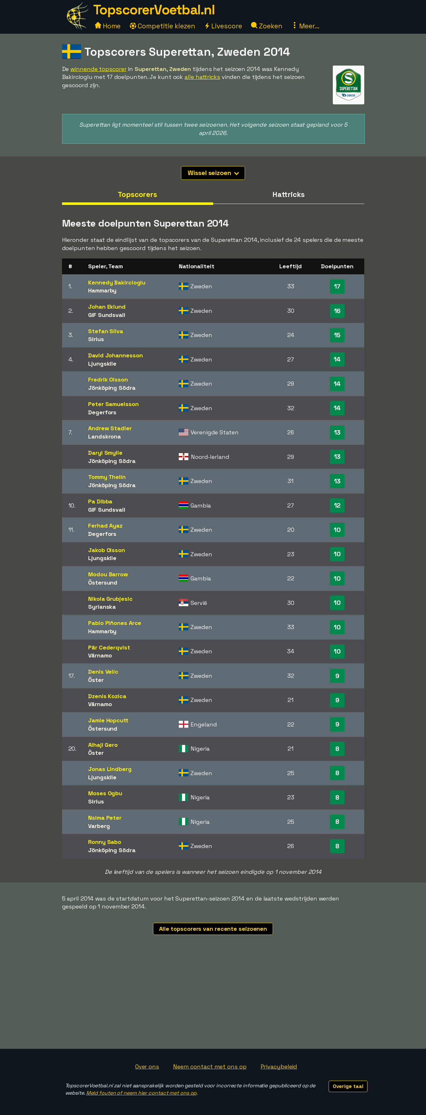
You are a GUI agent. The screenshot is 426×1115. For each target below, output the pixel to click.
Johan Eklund (107, 306)
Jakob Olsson (106, 550)
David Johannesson (115, 355)
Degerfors (102, 412)
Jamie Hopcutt (108, 720)
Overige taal (348, 1086)
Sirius (96, 339)
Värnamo (100, 655)
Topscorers (137, 194)
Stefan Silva (105, 331)
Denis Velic (103, 671)
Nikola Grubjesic (110, 598)
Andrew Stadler (110, 428)
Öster (96, 680)
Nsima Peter (105, 817)
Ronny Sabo (104, 841)
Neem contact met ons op (210, 1066)
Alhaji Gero (103, 744)
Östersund (102, 582)
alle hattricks (202, 77)
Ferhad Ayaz (105, 525)
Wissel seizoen (213, 173)
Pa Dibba (100, 501)
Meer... (305, 26)
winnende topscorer (98, 69)
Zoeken (266, 26)
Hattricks (288, 194)
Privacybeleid (279, 1066)
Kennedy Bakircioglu (116, 282)
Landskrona (104, 436)
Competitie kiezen (162, 26)
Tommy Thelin (107, 476)
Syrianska (102, 606)
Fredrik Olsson (108, 379)
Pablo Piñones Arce (114, 623)
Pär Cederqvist (109, 647)
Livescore (223, 26)
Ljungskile (102, 363)
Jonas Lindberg (110, 769)
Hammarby (102, 290)
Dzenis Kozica (107, 696)
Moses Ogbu (105, 793)
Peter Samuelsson (113, 404)
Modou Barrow (108, 574)
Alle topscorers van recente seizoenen (213, 928)
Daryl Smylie (105, 452)
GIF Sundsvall (106, 315)
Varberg (99, 826)
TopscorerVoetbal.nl (154, 9)
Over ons (147, 1066)
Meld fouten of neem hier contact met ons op (141, 1093)
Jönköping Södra (112, 387)
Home (108, 26)
